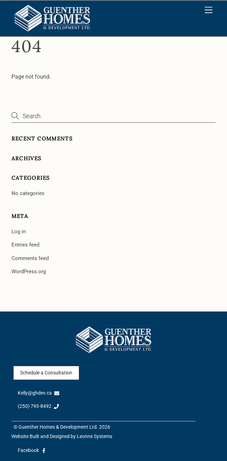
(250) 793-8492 (38, 406)
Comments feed (30, 258)
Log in (18, 231)
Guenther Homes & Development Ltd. (58, 427)
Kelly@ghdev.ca (38, 393)
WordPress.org (28, 271)
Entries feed (25, 245)
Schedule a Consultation (46, 373)
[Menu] (209, 10)
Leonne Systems (94, 436)
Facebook (32, 450)
